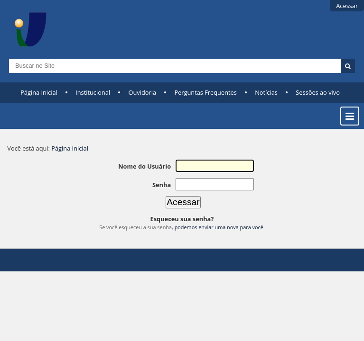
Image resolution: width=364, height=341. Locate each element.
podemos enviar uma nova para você (219, 227)
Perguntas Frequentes (205, 92)
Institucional (92, 92)
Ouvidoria (143, 92)
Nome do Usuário (144, 166)
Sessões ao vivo (318, 92)
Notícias (266, 92)
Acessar (347, 5)
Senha (161, 184)
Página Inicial (38, 92)
